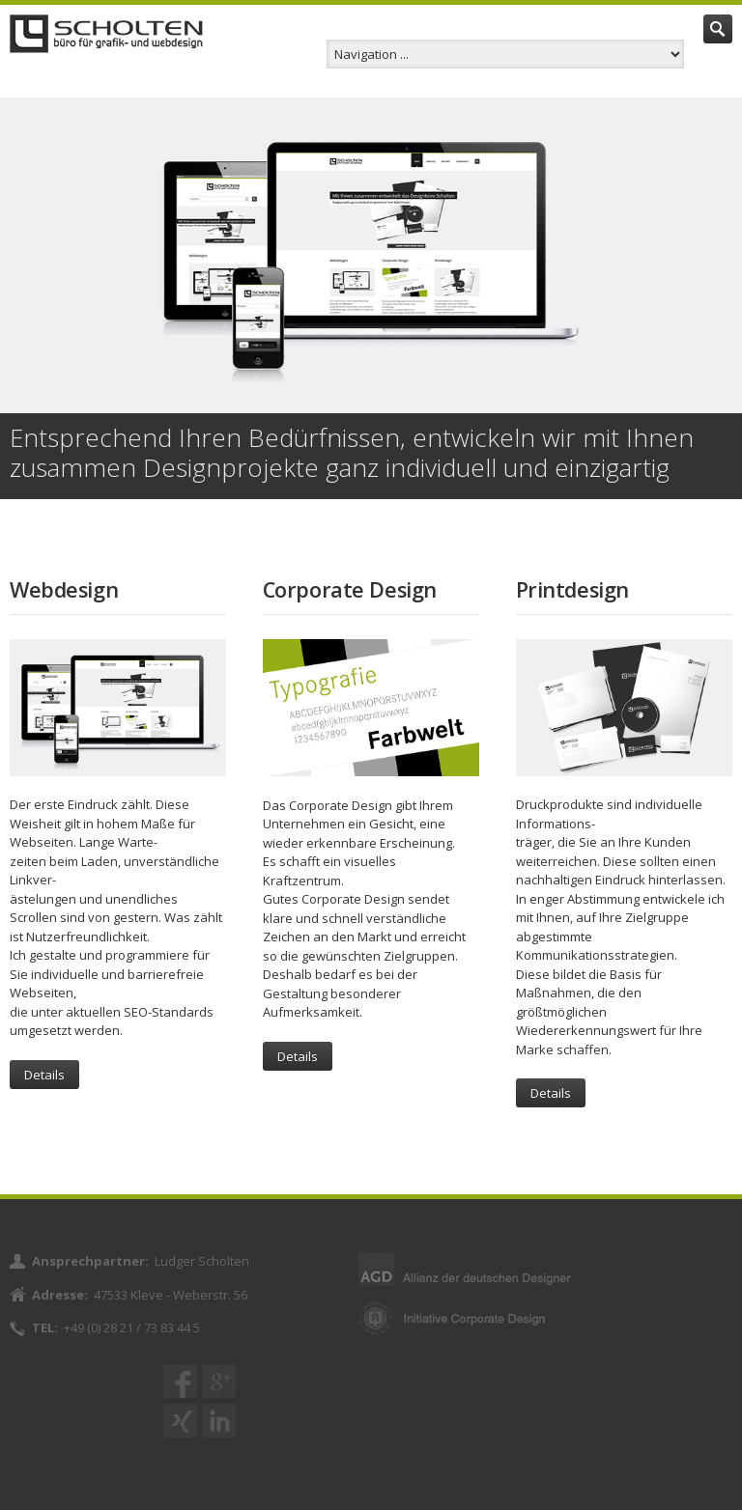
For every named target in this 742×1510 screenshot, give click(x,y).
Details (44, 1074)
